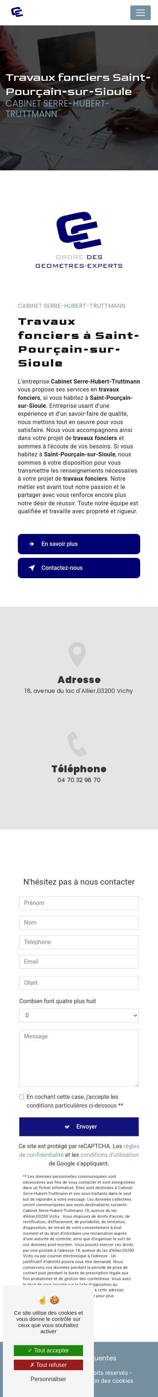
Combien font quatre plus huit (57, 993)
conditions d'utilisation (109, 1147)
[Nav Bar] (140, 12)
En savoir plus (51, 544)
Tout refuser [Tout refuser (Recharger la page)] (48, 1365)
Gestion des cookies (106, 1380)
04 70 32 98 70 (79, 788)
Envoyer (86, 1118)
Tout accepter (48, 1350)
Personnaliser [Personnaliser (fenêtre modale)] (48, 1379)
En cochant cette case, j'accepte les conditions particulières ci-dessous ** (75, 1093)
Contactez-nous (54, 568)
